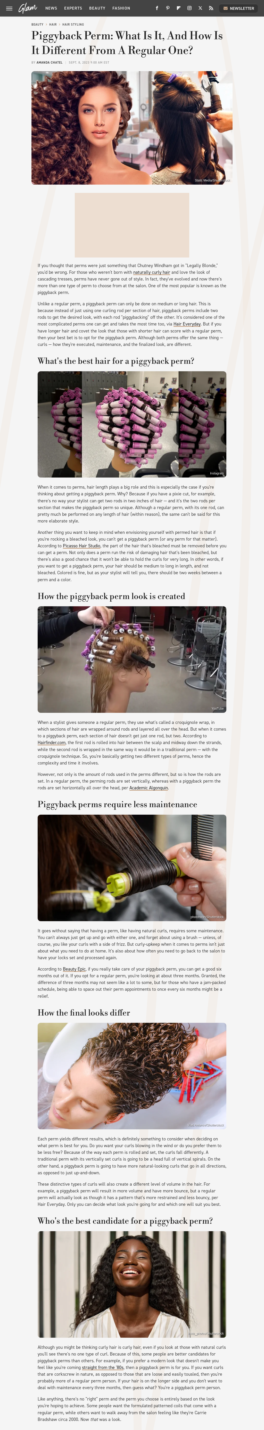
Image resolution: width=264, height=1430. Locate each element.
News (51, 8)
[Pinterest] (168, 10)
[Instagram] (189, 10)
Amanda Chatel (50, 62)
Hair (53, 24)
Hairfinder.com (51, 742)
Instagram (217, 473)
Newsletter (238, 8)
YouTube (218, 708)
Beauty (97, 8)
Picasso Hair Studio (81, 546)
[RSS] (211, 10)
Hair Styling (73, 24)
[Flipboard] (179, 10)
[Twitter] (200, 10)
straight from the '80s (102, 1367)
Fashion (121, 8)
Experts (73, 8)
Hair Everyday (187, 324)
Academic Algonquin (148, 788)
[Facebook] (157, 10)
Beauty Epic (74, 969)
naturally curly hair (151, 272)
